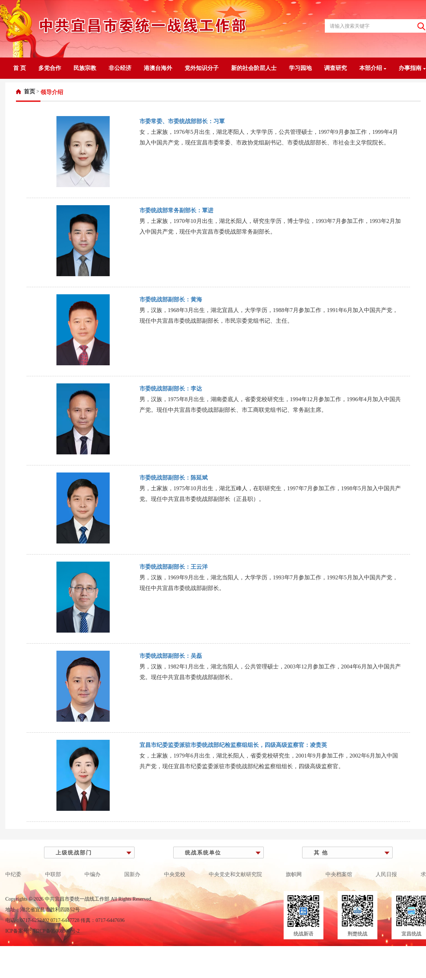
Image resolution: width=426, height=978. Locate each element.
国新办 (132, 874)
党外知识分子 (202, 68)
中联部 (53, 874)
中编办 (92, 874)
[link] (25, 91)
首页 (29, 91)
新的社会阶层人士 (254, 68)
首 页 (19, 68)
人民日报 (386, 874)
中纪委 (13, 874)
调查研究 (335, 68)
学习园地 (300, 68)
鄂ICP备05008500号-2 (56, 931)
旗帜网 (294, 874)
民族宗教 (84, 68)
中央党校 (174, 874)
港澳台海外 (158, 68)
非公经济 (120, 68)
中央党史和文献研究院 (235, 874)
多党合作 (49, 68)
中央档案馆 (339, 874)
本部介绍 (372, 68)
